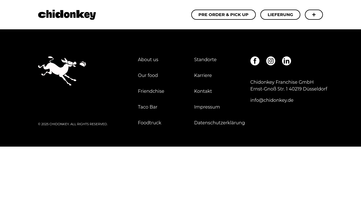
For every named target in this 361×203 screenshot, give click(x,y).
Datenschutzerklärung (219, 122)
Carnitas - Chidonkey (67, 15)
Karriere (203, 75)
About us (148, 59)
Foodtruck (149, 122)
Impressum (207, 107)
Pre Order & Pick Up (224, 14)
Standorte (205, 59)
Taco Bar (147, 107)
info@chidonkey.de (272, 100)
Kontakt (203, 91)
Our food (148, 75)
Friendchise (151, 91)
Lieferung (280, 14)
